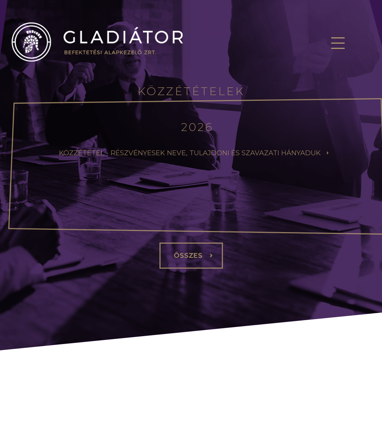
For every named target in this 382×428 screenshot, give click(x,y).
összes (188, 256)
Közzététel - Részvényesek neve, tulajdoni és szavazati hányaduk (190, 153)
